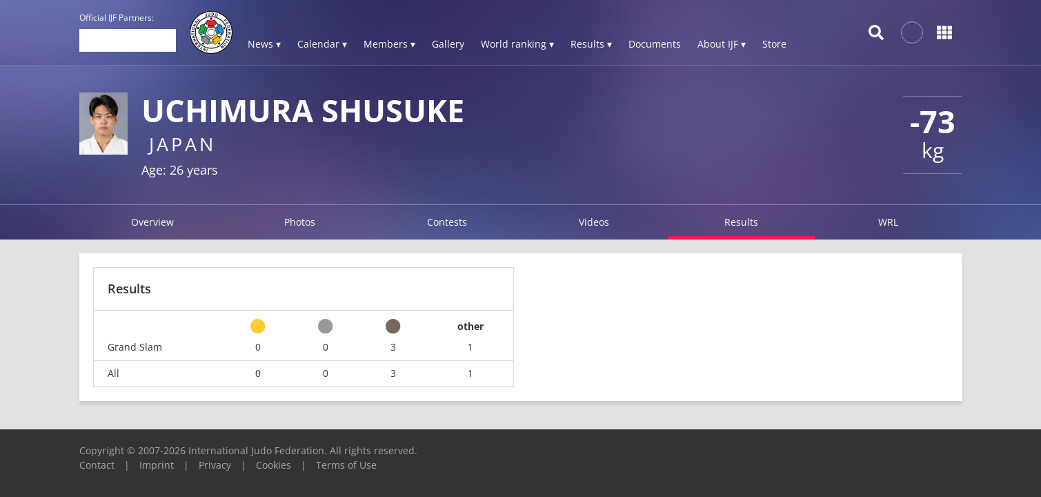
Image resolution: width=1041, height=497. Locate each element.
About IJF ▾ (721, 43)
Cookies (273, 464)
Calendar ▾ (322, 43)
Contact (97, 464)
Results (741, 221)
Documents (654, 43)
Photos (299, 221)
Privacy (215, 464)
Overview (152, 221)
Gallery (448, 43)
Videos (594, 221)
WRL (888, 221)
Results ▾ (591, 43)
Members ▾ (389, 43)
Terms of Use (346, 464)
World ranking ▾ (517, 43)
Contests (447, 221)
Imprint (156, 464)
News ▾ (264, 43)
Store (774, 43)
